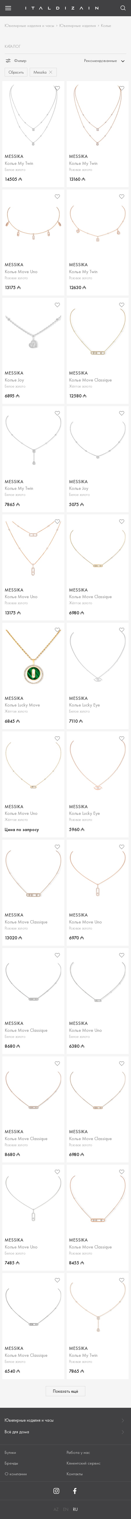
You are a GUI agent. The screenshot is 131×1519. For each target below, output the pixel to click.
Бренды (11, 1463)
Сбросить (16, 72)
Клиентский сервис (83, 1463)
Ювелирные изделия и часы (29, 25)
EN (65, 1509)
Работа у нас (78, 1452)
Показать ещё (65, 1391)
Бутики (10, 1452)
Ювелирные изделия (77, 25)
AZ (56, 1509)
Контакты (75, 1474)
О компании (16, 1474)
